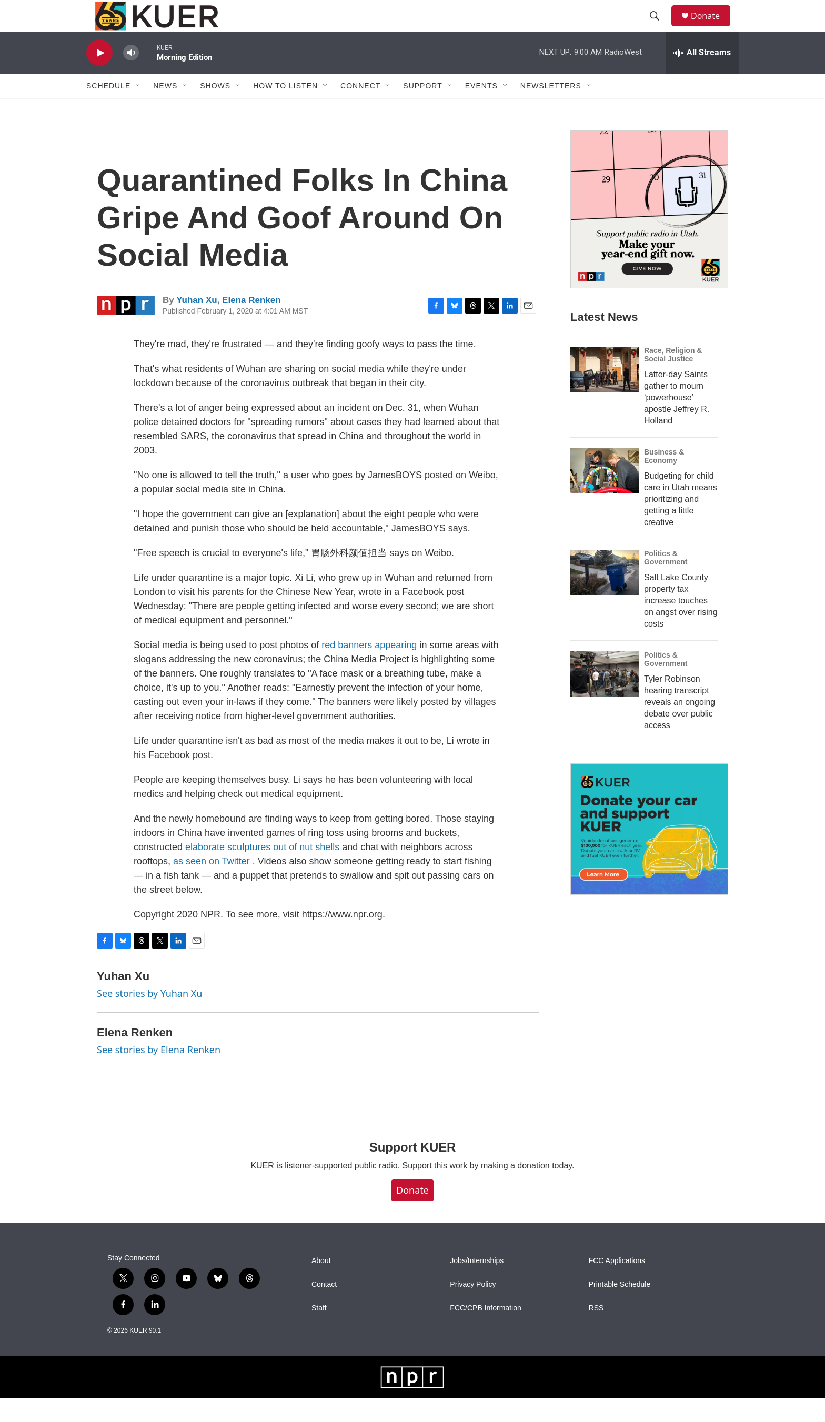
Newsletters (550, 109)
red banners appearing (369, 668)
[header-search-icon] (659, 28)
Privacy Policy (473, 1308)
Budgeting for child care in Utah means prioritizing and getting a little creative (680, 522)
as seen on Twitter (211, 885)
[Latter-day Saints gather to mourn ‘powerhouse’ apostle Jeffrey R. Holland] (604, 393)
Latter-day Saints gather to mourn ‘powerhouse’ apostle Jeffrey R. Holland (676, 421)
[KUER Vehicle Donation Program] (649, 853)
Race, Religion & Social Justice (673, 378)
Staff (319, 1332)
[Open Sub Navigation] (138, 109)
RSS (596, 1332)
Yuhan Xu (196, 324)
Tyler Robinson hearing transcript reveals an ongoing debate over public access (679, 725)
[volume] (131, 76)
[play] (99, 76)
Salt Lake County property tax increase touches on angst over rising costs (681, 624)
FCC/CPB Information (485, 1332)
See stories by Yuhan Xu (149, 1017)
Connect (360, 109)
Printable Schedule (620, 1308)
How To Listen (285, 109)
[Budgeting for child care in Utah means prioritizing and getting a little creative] (604, 494)
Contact (324, 1308)
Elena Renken (251, 324)
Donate (712, 27)
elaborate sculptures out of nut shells (262, 870)
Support (422, 109)
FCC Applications (617, 1284)
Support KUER (412, 1171)
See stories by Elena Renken (158, 1073)
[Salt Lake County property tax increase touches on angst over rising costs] (604, 596)
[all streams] (702, 76)
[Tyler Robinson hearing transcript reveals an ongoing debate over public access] (604, 697)
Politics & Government (665, 581)
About (321, 1284)
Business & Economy (664, 479)
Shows (215, 109)
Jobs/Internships (477, 1284)
